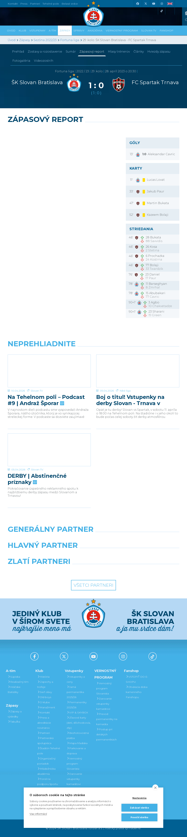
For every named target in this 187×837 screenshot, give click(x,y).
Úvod (11, 30)
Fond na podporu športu (47, 781)
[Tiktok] (161, 11)
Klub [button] (22, 30)
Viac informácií (38, 813)
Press (23, 3)
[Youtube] (153, 3)
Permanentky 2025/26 (77, 705)
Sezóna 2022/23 (45, 40)
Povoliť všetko (139, 817)
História (43, 676)
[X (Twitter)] (145, 3)
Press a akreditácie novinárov (44, 722)
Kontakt (43, 712)
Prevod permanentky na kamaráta (106, 719)
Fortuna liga (69, 40)
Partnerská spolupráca (45, 740)
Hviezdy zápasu (158, 51)
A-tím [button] (52, 30)
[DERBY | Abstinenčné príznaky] (49, 447)
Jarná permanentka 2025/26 (75, 692)
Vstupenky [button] (37, 30)
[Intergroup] (71, 571)
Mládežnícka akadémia (46, 771)
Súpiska (14, 676)
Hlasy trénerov (119, 51)
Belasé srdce (70, 3)
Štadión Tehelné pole (48, 751)
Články (138, 51)
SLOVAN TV (148, 30)
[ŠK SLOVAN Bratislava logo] (93, 13)
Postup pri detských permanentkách (106, 734)
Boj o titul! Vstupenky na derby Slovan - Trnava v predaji (130, 395)
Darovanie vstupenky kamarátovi (74, 779)
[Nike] (93, 538)
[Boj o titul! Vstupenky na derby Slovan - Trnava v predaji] (137, 368)
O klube (43, 702)
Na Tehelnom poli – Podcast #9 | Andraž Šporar (46, 395)
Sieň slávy (44, 692)
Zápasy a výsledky (15, 714)
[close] (155, 787)
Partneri (43, 733)
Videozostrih (43, 60)
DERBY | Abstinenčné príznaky (37, 474)
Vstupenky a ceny (76, 679)
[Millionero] (123, 555)
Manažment (46, 707)
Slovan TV (37, 385)
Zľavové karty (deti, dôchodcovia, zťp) (79, 722)
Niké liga (125, 385)
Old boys (44, 697)
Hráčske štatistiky (14, 689)
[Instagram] (161, 3)
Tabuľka (14, 721)
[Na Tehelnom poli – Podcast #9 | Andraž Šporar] (49, 368)
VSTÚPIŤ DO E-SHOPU (137, 679)
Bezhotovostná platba (78, 735)
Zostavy (45, 51)
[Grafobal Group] (115, 571)
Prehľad (18, 51)
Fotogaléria (21, 60)
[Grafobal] (64, 555)
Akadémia (95, 30)
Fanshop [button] (166, 30)
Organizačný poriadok (46, 761)
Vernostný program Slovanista (74, 763)
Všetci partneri (93, 585)
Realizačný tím (18, 681)
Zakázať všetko (139, 807)
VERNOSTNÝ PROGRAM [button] (122, 30)
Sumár (71, 51)
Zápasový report (91, 51)
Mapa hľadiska (77, 743)
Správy (78, 30)
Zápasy (24, 40)
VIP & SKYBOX (77, 712)
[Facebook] (137, 3)
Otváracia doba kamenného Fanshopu (136, 692)
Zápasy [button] (65, 30)
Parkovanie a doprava (76, 751)
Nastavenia (139, 798)
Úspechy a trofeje (45, 684)
